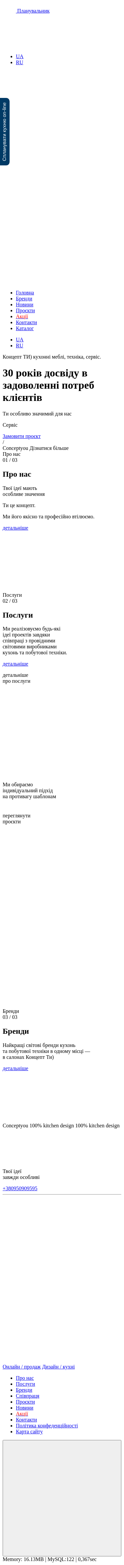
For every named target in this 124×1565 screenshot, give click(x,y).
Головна (25, 292)
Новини (24, 304)
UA (19, 56)
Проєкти (25, 310)
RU (19, 62)
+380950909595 (20, 1188)
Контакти (26, 322)
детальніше (15, 528)
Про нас (25, 1378)
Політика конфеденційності (47, 1425)
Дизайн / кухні (58, 1366)
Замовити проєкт (22, 436)
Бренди (24, 298)
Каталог (25, 328)
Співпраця (27, 1396)
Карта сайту (29, 1431)
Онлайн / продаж (22, 1366)
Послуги (25, 1384)
